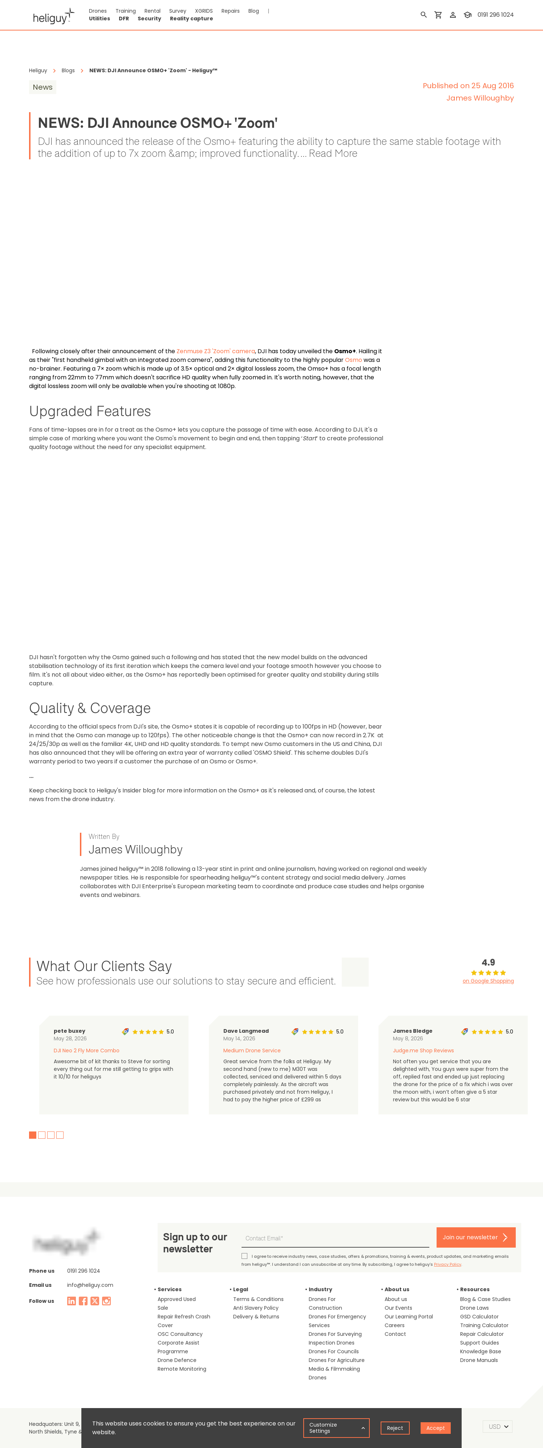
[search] (424, 15)
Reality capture (191, 18)
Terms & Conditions (258, 1299)
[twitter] (94, 1301)
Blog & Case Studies (485, 1299)
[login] (453, 15)
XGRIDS (204, 11)
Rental (153, 11)
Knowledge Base (480, 1351)
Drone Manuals (479, 1360)
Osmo (353, 360)
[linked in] (71, 1301)
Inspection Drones (331, 1342)
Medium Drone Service (252, 1050)
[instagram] (106, 1301)
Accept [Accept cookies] (435, 1428)
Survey (177, 11)
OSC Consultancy (180, 1334)
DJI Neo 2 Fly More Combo (86, 1050)
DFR (124, 18)
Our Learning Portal (409, 1316)
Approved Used (177, 1299)
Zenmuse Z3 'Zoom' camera (216, 351)
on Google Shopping (488, 981)
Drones (98, 11)
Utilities (99, 18)
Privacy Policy (447, 1264)
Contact (395, 1334)
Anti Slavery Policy (256, 1308)
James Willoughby (480, 98)
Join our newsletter (470, 1237)
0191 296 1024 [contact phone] (496, 15)
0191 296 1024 (83, 1270)
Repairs (231, 11)
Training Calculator (484, 1325)
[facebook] (83, 1301)
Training (126, 11)
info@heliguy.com (90, 1285)
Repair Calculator (482, 1334)
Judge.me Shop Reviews (423, 1050)
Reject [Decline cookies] (395, 1428)
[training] (467, 15)
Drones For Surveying (335, 1334)
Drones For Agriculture (337, 1360)
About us (396, 1299)
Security (149, 18)
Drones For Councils (334, 1351)
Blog (253, 11)
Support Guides (479, 1342)
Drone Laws (474, 1308)
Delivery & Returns (256, 1316)
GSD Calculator (479, 1316)
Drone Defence (177, 1360)
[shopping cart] (438, 15)
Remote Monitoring (182, 1368)
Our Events (398, 1308)
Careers (395, 1325)
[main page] (51, 15)
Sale (163, 1308)
